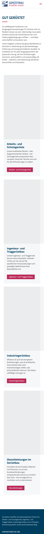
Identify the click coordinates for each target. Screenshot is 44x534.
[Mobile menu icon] (41, 4)
